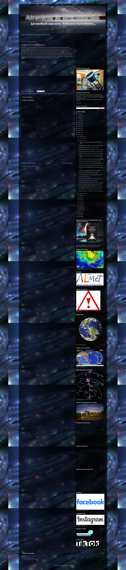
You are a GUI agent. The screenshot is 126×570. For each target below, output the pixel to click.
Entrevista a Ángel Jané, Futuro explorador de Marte (91, 159)
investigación (55, 93)
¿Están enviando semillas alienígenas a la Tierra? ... (91, 184)
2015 (79, 212)
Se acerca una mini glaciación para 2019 (88, 172)
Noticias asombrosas (29, 557)
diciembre (81, 136)
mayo (80, 201)
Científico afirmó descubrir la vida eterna (88, 180)
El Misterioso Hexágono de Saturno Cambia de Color (91, 149)
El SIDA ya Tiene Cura (84, 176)
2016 (26, 93)
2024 (79, 118)
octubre (81, 140)
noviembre (81, 138)
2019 (79, 128)
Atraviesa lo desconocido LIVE (31, 559)
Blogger (71, 565)
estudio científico (48, 93)
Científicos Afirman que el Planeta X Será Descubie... (91, 151)
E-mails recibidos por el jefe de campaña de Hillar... (91, 174)
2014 (79, 214)
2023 (79, 120)
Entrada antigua (67, 163)
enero (80, 210)
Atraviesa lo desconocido (30, 555)
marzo (80, 205)
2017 (79, 132)
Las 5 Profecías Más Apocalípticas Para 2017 (89, 170)
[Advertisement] (47, 150)
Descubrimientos (32, 93)
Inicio (48, 163)
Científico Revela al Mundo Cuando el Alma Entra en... (91, 145)
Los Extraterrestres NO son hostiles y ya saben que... (91, 187)
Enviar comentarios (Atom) (34, 166)
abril (80, 203)
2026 (79, 114)
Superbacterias (62, 93)
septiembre (82, 193)
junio (80, 199)
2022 (79, 122)
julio (80, 197)
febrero (81, 208)
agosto (81, 195)
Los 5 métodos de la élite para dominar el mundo (90, 189)
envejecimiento (39, 93)
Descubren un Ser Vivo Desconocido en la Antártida (91, 153)
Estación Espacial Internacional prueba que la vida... (91, 182)
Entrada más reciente (28, 163)
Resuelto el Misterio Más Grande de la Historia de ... (91, 178)
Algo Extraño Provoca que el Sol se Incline (89, 147)
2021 (79, 124)
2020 (79, 126)
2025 (79, 116)
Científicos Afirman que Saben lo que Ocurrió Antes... (91, 165)
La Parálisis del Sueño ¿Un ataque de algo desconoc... (91, 163)
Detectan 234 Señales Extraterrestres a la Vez (89, 161)
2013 (79, 216)
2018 (79, 130)
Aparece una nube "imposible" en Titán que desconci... (91, 191)
